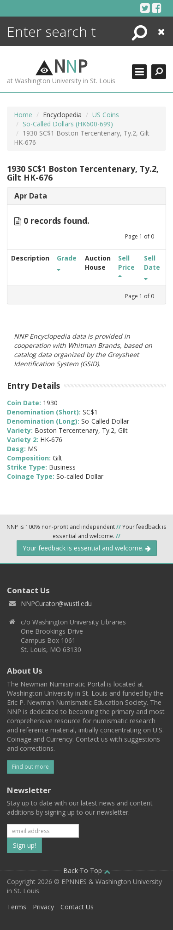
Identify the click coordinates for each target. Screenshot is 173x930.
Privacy (43, 906)
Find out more (30, 767)
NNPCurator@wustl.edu (56, 603)
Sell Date (152, 267)
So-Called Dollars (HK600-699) (68, 123)
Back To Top (86, 870)
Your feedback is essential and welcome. (87, 548)
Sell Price (126, 267)
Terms (16, 906)
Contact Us (77, 906)
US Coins (105, 114)
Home (23, 114)
